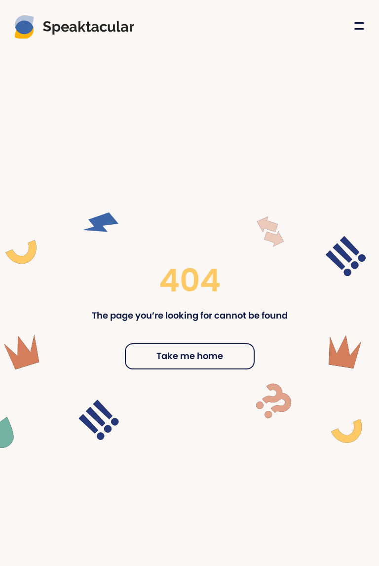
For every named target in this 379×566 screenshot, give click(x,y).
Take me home (189, 356)
